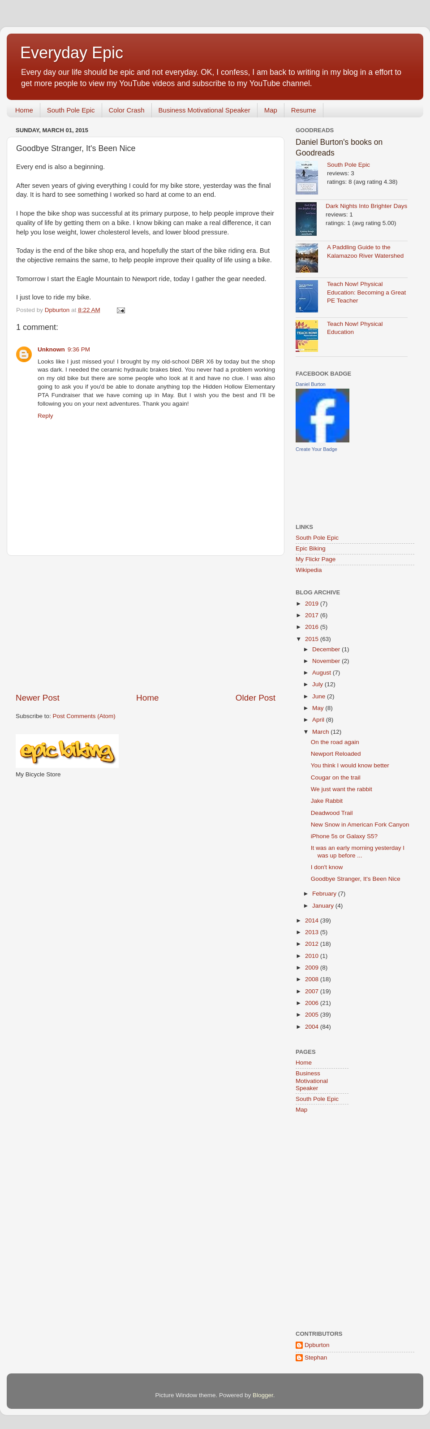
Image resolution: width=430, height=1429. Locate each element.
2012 (312, 943)
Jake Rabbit (327, 800)
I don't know (327, 867)
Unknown (51, 349)
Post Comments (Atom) (84, 716)
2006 (312, 1003)
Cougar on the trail (336, 777)
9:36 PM (79, 349)
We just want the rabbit (341, 789)
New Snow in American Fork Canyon (360, 824)
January (323, 905)
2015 (312, 639)
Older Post (255, 697)
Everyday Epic (71, 52)
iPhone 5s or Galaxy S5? (344, 836)
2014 (312, 920)
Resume (303, 110)
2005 (312, 1014)
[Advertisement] (145, 624)
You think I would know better (350, 765)
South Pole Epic (71, 110)
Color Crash (127, 110)
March (321, 731)
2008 (312, 979)
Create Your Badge (316, 449)
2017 (312, 615)
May (318, 708)
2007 (312, 991)
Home (24, 110)
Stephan (316, 1357)
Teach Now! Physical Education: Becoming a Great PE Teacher (366, 292)
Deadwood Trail (332, 813)
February (325, 893)
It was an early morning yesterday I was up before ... (357, 851)
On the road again (335, 742)
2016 (312, 627)
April (319, 719)
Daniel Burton (311, 384)
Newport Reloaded (336, 753)
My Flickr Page (315, 559)
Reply (45, 415)
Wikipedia (309, 570)
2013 (312, 932)
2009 (312, 967)
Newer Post (38, 697)
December (327, 649)
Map (270, 110)
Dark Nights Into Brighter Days (366, 206)
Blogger (263, 1395)
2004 (312, 1026)
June (319, 696)
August (322, 672)
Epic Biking (311, 548)
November (327, 661)
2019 (312, 603)
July (318, 684)
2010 (312, 956)
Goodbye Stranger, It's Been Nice (355, 878)
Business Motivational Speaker (204, 110)
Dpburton (317, 1345)
